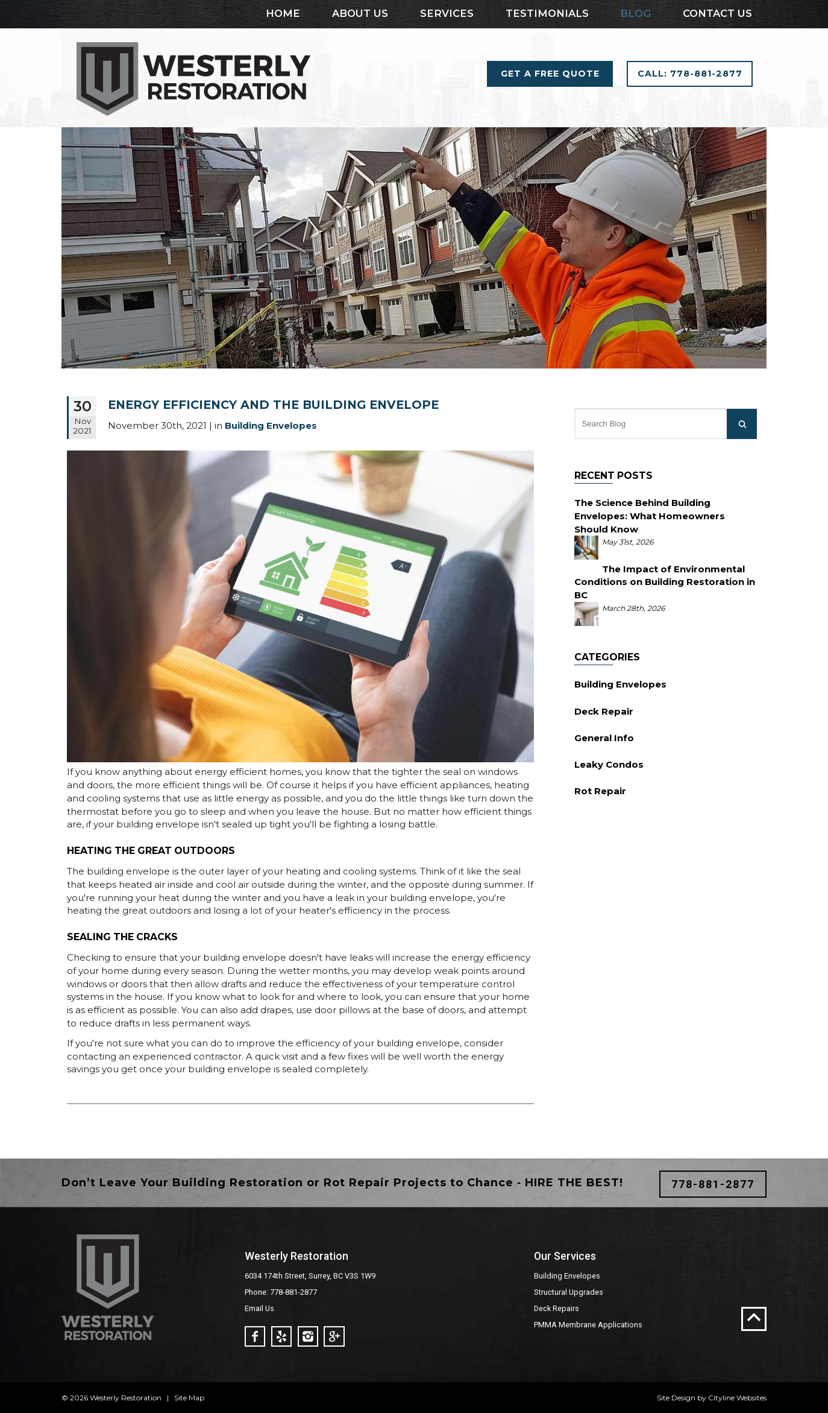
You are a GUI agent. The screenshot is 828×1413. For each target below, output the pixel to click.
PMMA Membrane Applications (588, 1324)
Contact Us (717, 13)
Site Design (676, 1397)
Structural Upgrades (568, 1292)
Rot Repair (600, 791)
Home (283, 13)
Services (447, 13)
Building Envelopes (620, 684)
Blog (635, 13)
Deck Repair (603, 711)
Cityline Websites (737, 1397)
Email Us (259, 1308)
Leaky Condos (609, 764)
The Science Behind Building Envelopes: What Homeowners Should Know (649, 516)
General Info (604, 738)
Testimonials (547, 13)
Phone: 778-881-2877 (281, 1292)
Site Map (189, 1397)
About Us (360, 13)
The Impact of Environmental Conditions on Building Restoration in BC (664, 582)
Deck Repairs (556, 1308)
